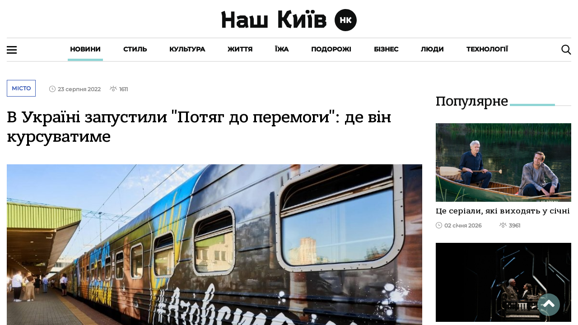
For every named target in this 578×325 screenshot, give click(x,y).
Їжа (282, 49)
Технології (487, 49)
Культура (187, 49)
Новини (85, 49)
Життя (240, 49)
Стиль (135, 49)
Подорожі (331, 49)
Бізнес (386, 49)
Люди (432, 49)
